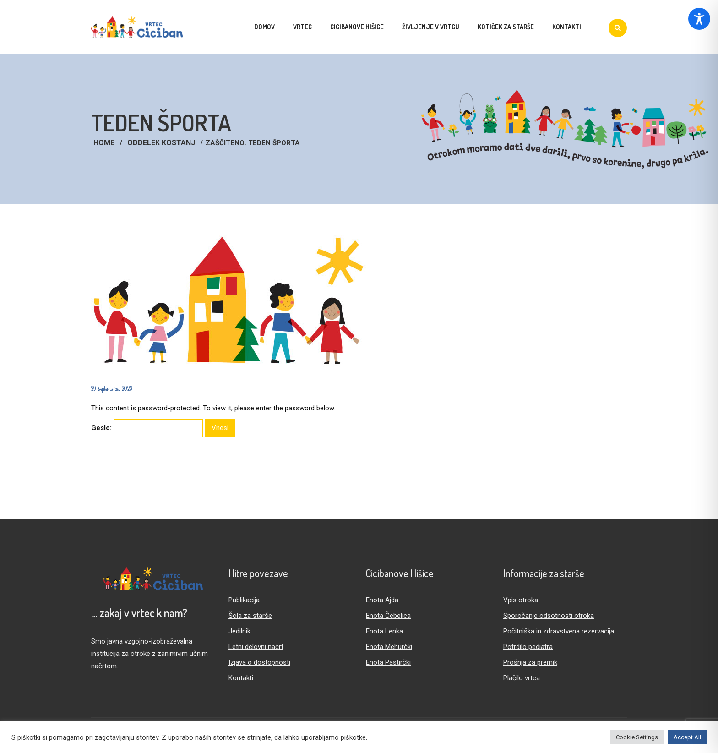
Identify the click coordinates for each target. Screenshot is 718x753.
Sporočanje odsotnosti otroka (548, 615)
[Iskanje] (618, 28)
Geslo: (147, 428)
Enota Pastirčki (388, 662)
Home (103, 142)
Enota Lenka (384, 631)
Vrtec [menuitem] (302, 27)
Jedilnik (239, 631)
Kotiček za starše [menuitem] (506, 27)
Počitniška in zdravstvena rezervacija (558, 631)
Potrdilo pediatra (528, 647)
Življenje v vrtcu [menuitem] (430, 27)
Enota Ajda (382, 600)
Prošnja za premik (530, 662)
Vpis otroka (520, 600)
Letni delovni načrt (255, 647)
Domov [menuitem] (264, 27)
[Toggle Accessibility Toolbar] (699, 19)
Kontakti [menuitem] (566, 27)
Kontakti (240, 678)
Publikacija (244, 600)
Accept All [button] (687, 737)
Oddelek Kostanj (161, 142)
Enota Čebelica (388, 615)
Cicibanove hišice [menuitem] (357, 27)
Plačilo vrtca (521, 678)
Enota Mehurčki (389, 647)
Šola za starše (250, 615)
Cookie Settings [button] (637, 737)
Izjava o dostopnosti (259, 662)
